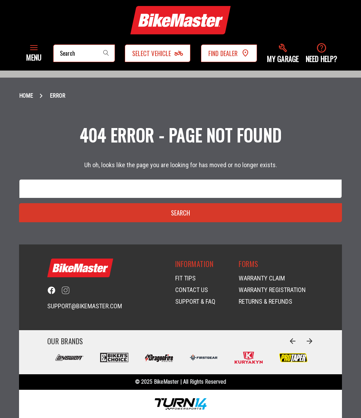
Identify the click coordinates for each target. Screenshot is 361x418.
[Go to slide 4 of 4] (292, 341)
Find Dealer (229, 53)
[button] (283, 53)
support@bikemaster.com (84, 306)
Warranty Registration (272, 289)
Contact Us (191, 289)
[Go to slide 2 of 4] (309, 341)
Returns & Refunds (265, 301)
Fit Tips (185, 278)
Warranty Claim (262, 278)
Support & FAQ (195, 301)
